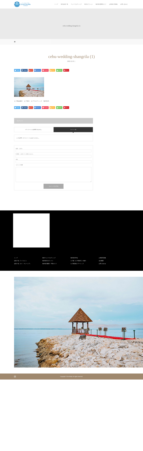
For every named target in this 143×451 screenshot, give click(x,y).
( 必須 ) (19, 148)
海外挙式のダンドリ (47, 260)
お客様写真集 (102, 258)
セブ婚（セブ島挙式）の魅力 (78, 260)
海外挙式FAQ (74, 258)
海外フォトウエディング (49, 258)
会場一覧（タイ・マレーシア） (22, 263)
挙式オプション (88, 4)
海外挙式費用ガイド (101, 4)
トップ (56, 4)
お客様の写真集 (113, 4)
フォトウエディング (76, 4)
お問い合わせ (124, 4)
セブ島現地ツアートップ (77, 263)
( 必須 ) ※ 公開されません (24, 154)
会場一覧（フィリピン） (20, 260)
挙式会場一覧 (64, 4)
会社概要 (101, 260)
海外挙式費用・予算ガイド (49, 263)
